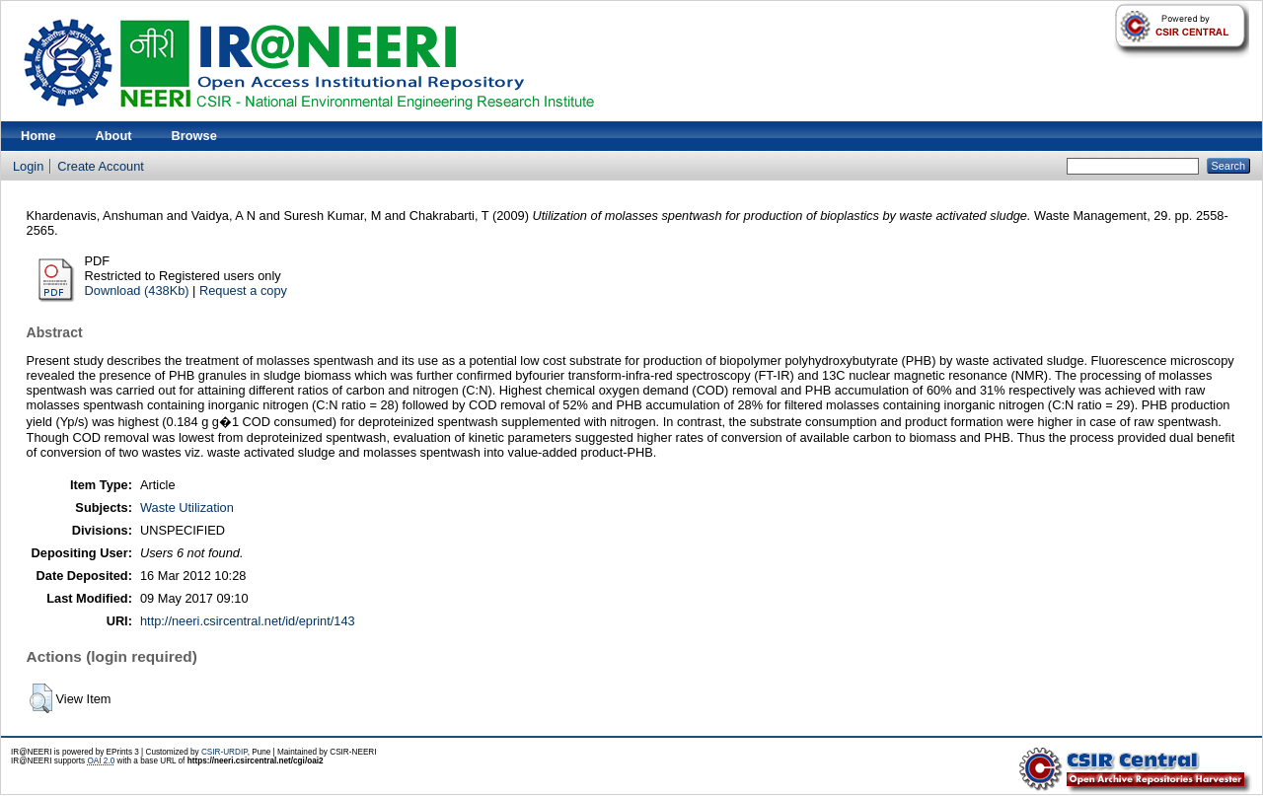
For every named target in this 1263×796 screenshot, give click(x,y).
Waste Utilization (187, 507)
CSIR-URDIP (224, 752)
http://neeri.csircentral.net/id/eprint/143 (247, 621)
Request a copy (243, 290)
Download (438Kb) (137, 290)
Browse (194, 135)
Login (28, 166)
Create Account (100, 166)
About (114, 135)
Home (38, 135)
